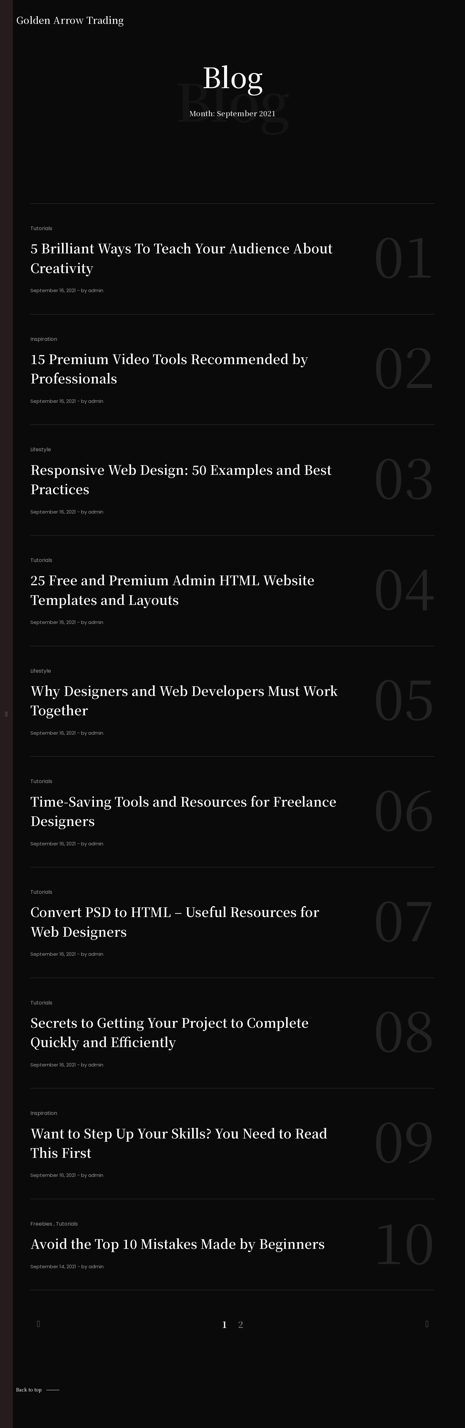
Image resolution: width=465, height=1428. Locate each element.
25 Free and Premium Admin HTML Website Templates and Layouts (184, 588)
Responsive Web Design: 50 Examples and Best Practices (176, 478)
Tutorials (41, 228)
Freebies (41, 1224)
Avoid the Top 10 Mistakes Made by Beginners (153, 1252)
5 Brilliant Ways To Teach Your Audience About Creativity (172, 257)
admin (95, 290)
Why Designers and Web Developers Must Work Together (176, 699)
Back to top (29, 1409)
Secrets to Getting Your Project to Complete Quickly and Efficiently (182, 1031)
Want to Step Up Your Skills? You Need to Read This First (173, 1142)
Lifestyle (40, 449)
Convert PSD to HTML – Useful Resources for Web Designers (175, 920)
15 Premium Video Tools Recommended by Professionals (181, 367)
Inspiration (43, 339)
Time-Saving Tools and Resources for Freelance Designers (160, 810)
